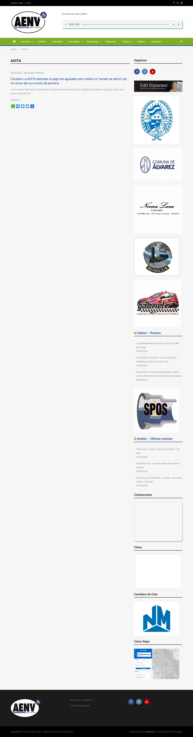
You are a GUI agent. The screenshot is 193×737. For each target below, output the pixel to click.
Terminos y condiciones (81, 700)
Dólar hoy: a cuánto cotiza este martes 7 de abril (157, 451)
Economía (92, 41)
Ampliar (14, 99)
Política (42, 41)
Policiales (57, 41)
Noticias (25, 41)
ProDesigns (176, 731)
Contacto (156, 41)
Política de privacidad (79, 705)
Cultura (126, 41)
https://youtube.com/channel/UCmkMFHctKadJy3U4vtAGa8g (181, 3)
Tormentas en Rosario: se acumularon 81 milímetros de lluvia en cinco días (156, 359)
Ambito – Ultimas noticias (154, 439)
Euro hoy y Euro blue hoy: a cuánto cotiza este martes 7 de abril (159, 479)
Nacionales (29, 72)
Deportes (111, 41)
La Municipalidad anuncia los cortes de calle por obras (157, 345)
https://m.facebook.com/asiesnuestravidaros (174, 3)
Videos (141, 41)
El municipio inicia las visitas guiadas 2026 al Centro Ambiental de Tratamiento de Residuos (159, 373)
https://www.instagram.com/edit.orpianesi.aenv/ (178, 3)
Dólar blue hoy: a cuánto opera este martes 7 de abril (158, 465)
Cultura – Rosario (149, 333)
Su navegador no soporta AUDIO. (122, 24)
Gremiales (74, 41)
